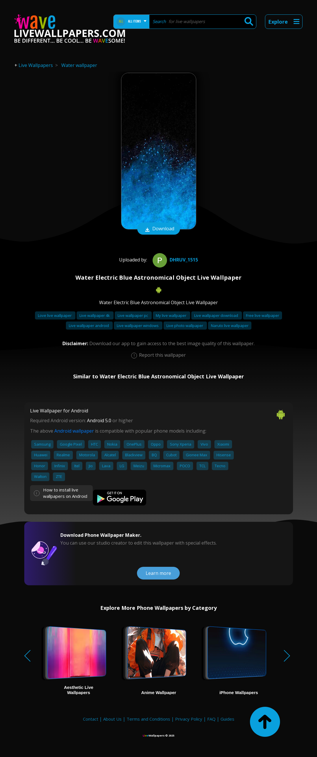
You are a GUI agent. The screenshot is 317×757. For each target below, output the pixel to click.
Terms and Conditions (148, 719)
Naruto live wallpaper (230, 325)
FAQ (211, 719)
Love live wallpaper (55, 315)
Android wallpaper (74, 431)
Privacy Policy (188, 719)
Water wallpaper (79, 65)
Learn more (158, 573)
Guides (227, 719)
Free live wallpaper (262, 315)
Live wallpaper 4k (95, 315)
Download (158, 229)
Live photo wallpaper (185, 325)
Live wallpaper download (216, 315)
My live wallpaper (171, 315)
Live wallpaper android (89, 325)
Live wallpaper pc (133, 315)
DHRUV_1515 (174, 260)
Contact (90, 719)
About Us (112, 719)
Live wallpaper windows (138, 325)
